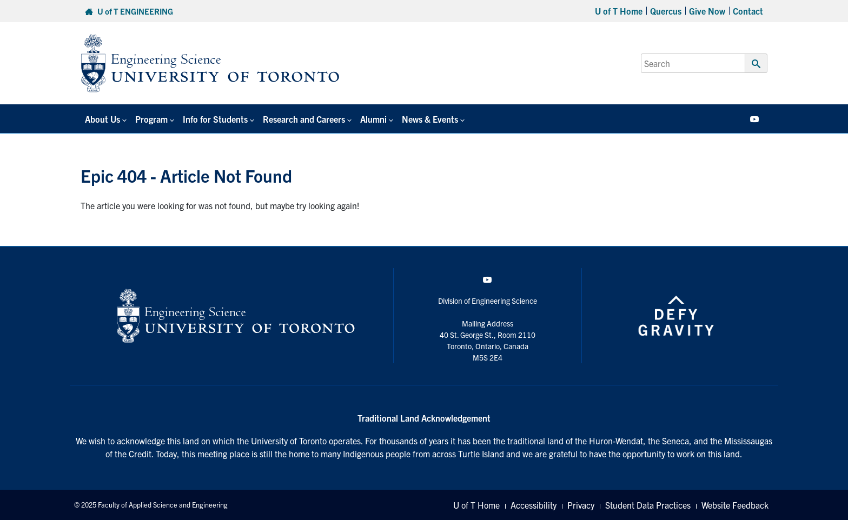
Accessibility (533, 504)
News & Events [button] (430, 119)
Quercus (665, 10)
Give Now (707, 10)
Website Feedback (735, 504)
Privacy (580, 504)
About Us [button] (102, 119)
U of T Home (618, 10)
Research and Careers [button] (304, 119)
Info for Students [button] (215, 119)
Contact (748, 10)
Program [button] (151, 119)
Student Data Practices (648, 504)
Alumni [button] (373, 119)
